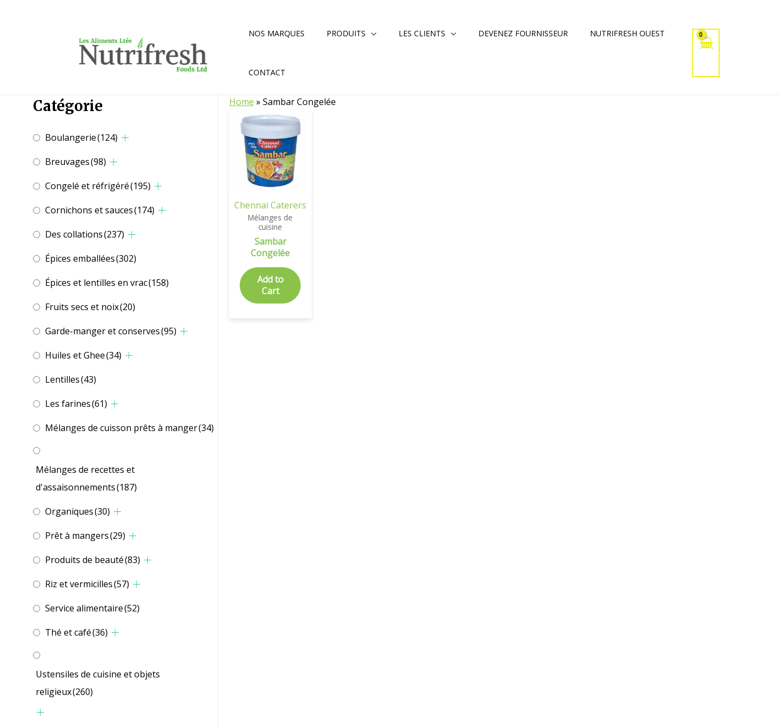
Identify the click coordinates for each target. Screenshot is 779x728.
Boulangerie (81, 137)
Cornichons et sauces (99, 210)
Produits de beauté (92, 560)
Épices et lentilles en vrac (107, 283)
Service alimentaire (92, 608)
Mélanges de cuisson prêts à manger (129, 428)
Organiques (77, 511)
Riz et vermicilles (87, 584)
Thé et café (76, 632)
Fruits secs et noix (90, 307)
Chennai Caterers (270, 205)
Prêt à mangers (85, 536)
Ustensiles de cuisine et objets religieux (98, 683)
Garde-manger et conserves (110, 331)
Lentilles (70, 379)
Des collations (84, 234)
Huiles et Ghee (83, 355)
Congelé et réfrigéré (98, 186)
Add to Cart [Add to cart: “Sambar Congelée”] (270, 285)
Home (241, 102)
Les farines (76, 404)
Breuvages (75, 162)
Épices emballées (90, 258)
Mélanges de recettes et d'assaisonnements (86, 478)
